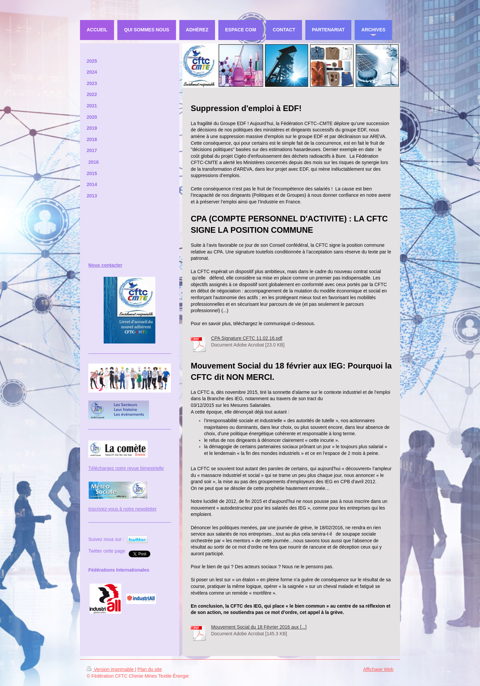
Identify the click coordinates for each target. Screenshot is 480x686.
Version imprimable (111, 669)
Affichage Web (378, 669)
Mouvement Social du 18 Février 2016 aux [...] (258, 627)
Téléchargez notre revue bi (116, 468)
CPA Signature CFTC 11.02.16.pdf (246, 338)
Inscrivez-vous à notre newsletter (122, 509)
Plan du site (149, 669)
